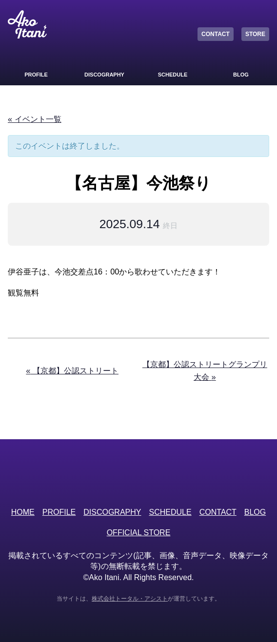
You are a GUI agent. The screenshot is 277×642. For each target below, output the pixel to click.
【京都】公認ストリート (72, 370)
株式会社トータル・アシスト (130, 598)
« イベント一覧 (34, 119)
